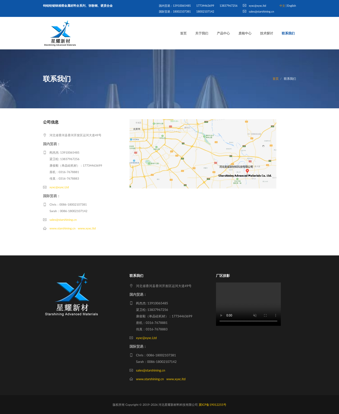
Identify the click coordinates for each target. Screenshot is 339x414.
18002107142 (205, 11)
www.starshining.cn (62, 228)
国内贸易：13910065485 (175, 5)
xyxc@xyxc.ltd (254, 5)
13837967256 (228, 5)
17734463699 (205, 5)
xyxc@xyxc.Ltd (59, 187)
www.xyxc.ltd (87, 228)
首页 (183, 33)
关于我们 (201, 33)
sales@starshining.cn (258, 11)
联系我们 (288, 33)
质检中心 (244, 33)
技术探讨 (266, 33)
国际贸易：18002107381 (175, 11)
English (291, 5)
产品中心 (223, 33)
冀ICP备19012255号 (213, 404)
